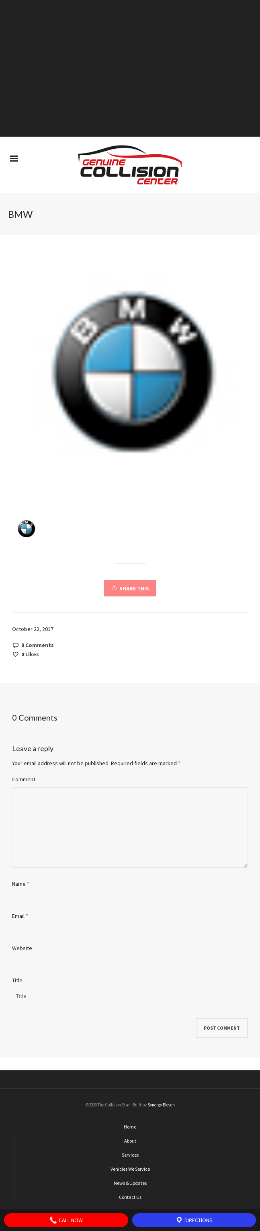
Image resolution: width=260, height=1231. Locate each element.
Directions (194, 1220)
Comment (23, 779)
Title (17, 980)
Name (19, 883)
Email (18, 916)
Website (22, 948)
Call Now (66, 1220)
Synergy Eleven (161, 1105)
